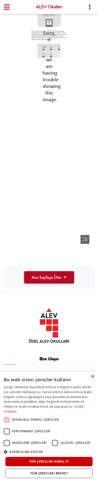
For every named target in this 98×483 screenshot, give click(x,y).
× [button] (92, 377)
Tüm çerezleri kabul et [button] (49, 461)
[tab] (49, 325)
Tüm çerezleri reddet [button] (49, 473)
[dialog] (49, 427)
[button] (49, 452)
